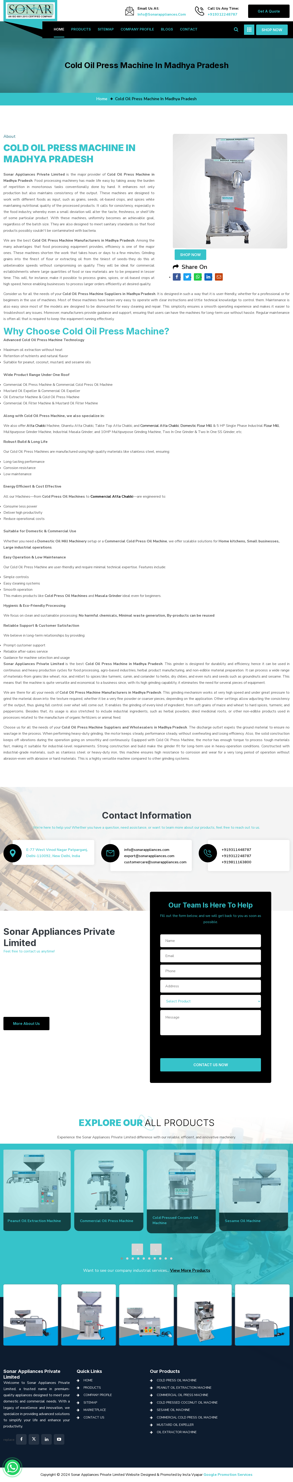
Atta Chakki (36, 425)
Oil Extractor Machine (177, 1432)
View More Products (190, 1270)
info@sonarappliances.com (162, 14)
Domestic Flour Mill (196, 425)
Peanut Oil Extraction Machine (184, 1387)
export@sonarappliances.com (149, 855)
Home (59, 29)
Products (81, 29)
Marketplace (95, 1410)
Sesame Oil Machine (173, 1410)
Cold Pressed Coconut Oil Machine (187, 1402)
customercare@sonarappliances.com (155, 862)
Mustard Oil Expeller (175, 1425)
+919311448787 (236, 849)
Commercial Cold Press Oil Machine (187, 1417)
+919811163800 (236, 862)
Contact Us (94, 1417)
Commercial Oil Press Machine (182, 1395)
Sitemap (106, 29)
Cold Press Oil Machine (177, 1380)
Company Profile (137, 29)
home (101, 99)
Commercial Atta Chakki (159, 425)
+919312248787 (222, 14)
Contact (189, 29)
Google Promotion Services (227, 1474)
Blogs (167, 29)
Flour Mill (271, 425)
